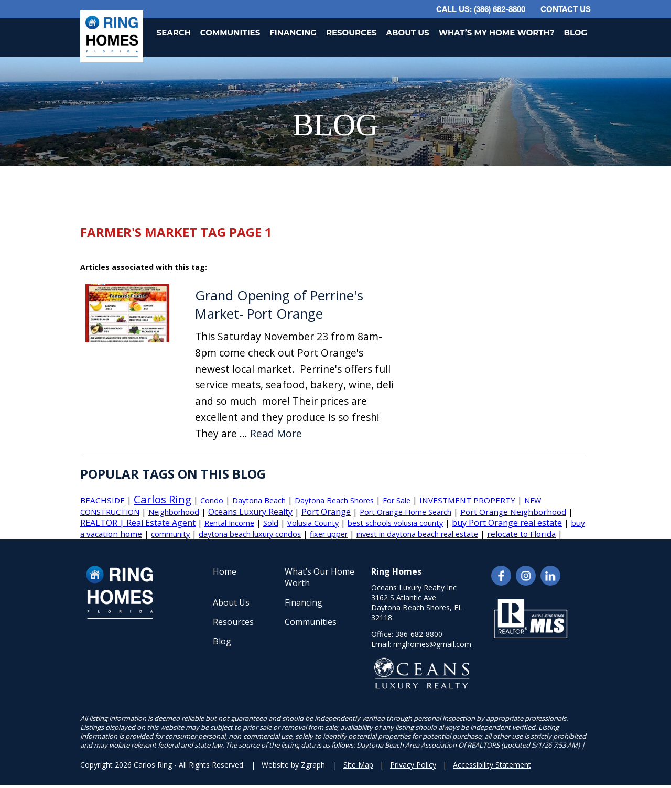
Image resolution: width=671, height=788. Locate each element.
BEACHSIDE (102, 500)
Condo (211, 500)
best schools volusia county (395, 523)
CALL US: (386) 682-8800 (480, 9)
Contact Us (565, 9)
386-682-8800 (418, 634)
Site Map (358, 765)
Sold (270, 523)
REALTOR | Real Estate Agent (138, 522)
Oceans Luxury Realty (250, 511)
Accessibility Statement (492, 765)
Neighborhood (173, 512)
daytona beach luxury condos (250, 534)
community (170, 534)
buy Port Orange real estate (507, 522)
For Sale (396, 500)
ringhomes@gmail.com (432, 644)
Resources (351, 32)
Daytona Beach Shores (334, 500)
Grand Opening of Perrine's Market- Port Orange (279, 304)
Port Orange (326, 511)
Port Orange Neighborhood (513, 511)
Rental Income (229, 523)
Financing (293, 32)
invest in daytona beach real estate (417, 534)
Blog (575, 32)
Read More (276, 433)
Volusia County (313, 523)
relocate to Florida (521, 533)
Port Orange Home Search (405, 512)
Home (224, 571)
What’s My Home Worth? (497, 32)
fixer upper (329, 534)
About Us (407, 32)
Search (174, 32)
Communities (230, 32)
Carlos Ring (162, 499)
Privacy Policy (413, 765)
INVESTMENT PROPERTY (467, 500)
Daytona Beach (259, 500)
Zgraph (313, 765)
